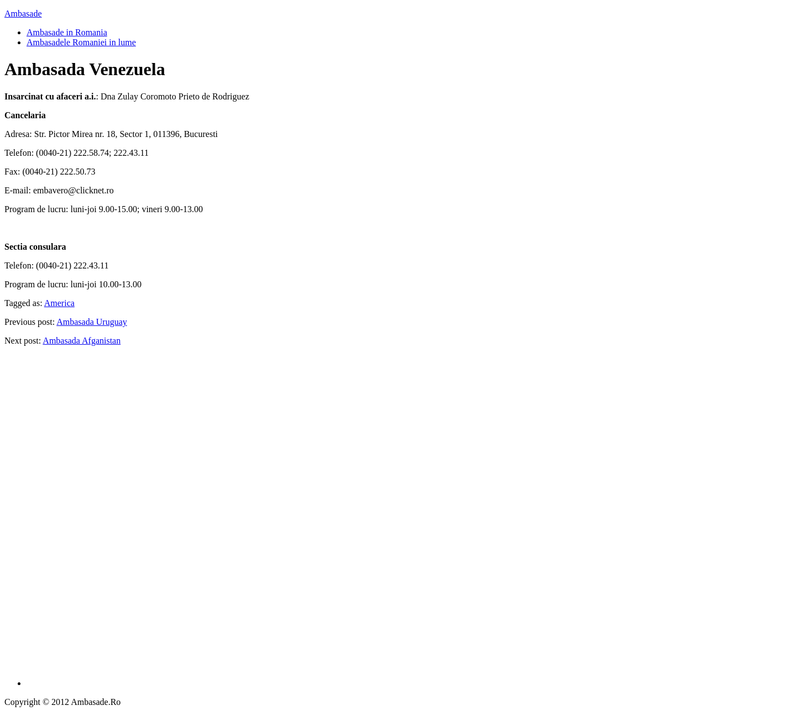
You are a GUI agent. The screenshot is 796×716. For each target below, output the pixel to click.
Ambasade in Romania (67, 32)
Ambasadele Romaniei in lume (81, 42)
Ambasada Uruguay (91, 322)
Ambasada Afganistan (82, 340)
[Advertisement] (409, 520)
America (59, 303)
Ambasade (23, 13)
